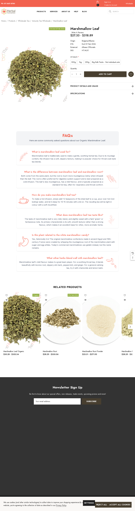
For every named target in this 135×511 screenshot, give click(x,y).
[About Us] (66, 12)
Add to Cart (105, 74)
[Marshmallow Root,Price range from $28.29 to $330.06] (61, 320)
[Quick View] (6, 300)
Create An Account (110, 5)
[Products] (41, 12)
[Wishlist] (6, 295)
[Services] (54, 12)
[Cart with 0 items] (99, 3)
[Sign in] (106, 2)
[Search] (110, 11)
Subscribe (91, 401)
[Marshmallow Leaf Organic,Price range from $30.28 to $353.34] (22, 320)
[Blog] (84, 11)
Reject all (101, 504)
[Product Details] (102, 86)
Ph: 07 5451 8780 (8, 3)
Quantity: (73, 68)
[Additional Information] (102, 93)
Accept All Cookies (119, 504)
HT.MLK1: (74, 57)
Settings (89, 503)
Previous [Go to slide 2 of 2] (5, 326)
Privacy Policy (61, 505)
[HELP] (76, 12)
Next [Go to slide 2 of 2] (130, 326)
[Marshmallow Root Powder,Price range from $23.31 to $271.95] (101, 320)
